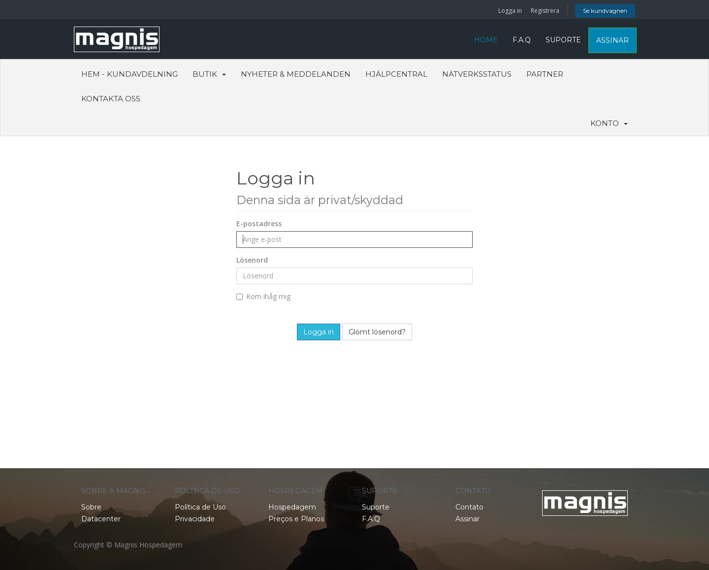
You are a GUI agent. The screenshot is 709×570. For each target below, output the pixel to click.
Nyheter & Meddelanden (296, 74)
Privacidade (195, 518)
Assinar (467, 518)
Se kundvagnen (605, 10)
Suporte (375, 507)
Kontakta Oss (110, 98)
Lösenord (252, 260)
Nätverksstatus (477, 74)
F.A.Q (522, 39)
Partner (544, 74)
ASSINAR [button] (612, 40)
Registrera (545, 10)
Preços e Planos (296, 518)
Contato (469, 507)
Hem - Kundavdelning (129, 74)
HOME (486, 39)
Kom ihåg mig (263, 296)
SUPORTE (563, 39)
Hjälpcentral (396, 74)
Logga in (510, 10)
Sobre (91, 507)
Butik (209, 74)
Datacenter (101, 518)
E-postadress (259, 223)
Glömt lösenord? (377, 332)
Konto (609, 123)
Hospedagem (292, 507)
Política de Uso (200, 507)
